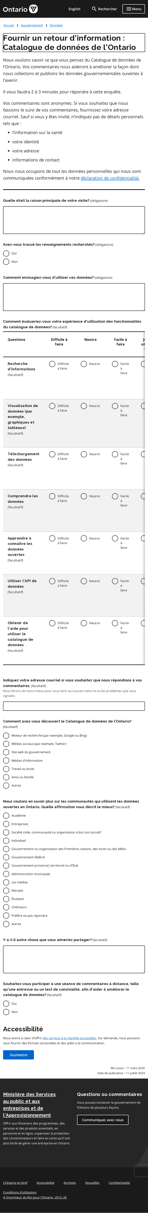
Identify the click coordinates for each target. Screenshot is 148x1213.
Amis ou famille (23, 777)
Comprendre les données (23, 499)
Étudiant (18, 899)
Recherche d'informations (21, 366)
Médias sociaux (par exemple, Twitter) (39, 744)
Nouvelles (92, 1183)
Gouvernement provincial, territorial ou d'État (45, 865)
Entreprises (20, 824)
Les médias (20, 882)
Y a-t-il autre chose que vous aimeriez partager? (47, 940)
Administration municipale (31, 874)
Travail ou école (23, 769)
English (74, 9)
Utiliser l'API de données (22, 583)
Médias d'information (27, 760)
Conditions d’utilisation (20, 1192)
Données (56, 25)
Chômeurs (19, 907)
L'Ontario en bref (15, 1183)
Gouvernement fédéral (28, 857)
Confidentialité (119, 1183)
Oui (14, 253)
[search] (104, 9)
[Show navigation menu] (133, 9)
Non (15, 261)
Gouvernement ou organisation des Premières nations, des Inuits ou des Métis (69, 849)
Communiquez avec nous (103, 1120)
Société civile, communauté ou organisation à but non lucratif (56, 832)
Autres (16, 785)
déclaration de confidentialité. (110, 178)
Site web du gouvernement (31, 752)
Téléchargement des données (24, 457)
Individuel (19, 840)
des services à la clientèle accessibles (69, 1038)
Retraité (17, 890)
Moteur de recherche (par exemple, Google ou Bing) (49, 735)
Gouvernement (32, 25)
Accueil (9, 25)
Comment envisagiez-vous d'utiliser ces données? (48, 277)
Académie (19, 815)
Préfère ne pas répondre (29, 915)
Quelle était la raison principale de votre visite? (46, 200)
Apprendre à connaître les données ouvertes (20, 546)
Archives (70, 1183)
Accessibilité (45, 1183)
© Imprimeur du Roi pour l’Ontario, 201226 (35, 1197)
